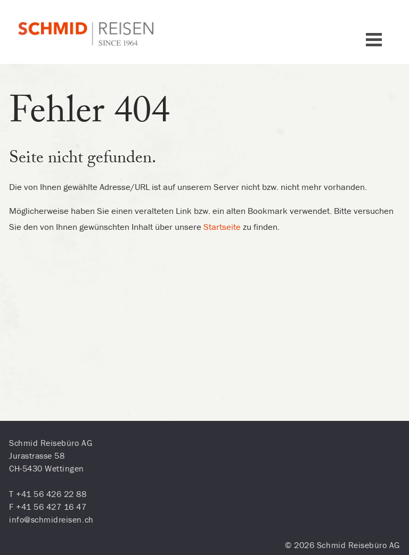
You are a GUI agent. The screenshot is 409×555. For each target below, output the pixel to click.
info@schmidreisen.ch (51, 519)
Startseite (222, 227)
